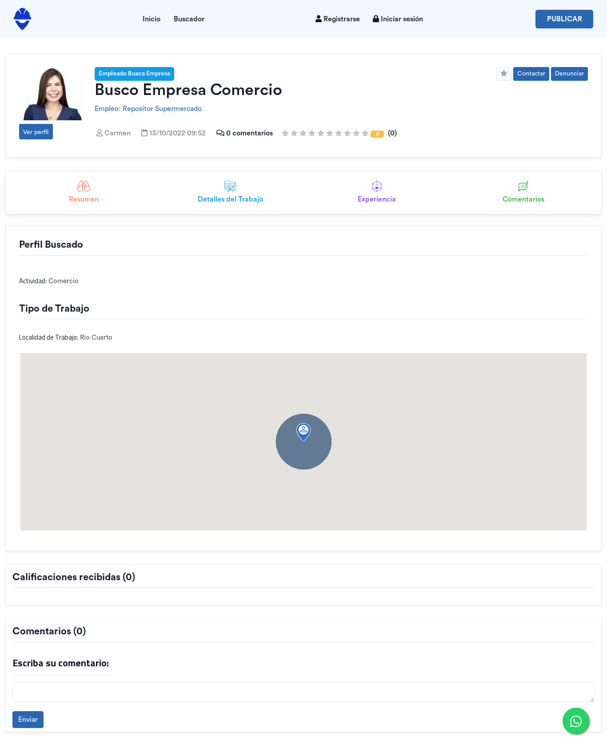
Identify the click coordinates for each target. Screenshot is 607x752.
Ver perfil (36, 132)
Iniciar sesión (398, 19)
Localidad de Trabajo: (48, 337)
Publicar (564, 19)
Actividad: (33, 281)
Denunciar (569, 74)
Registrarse (337, 19)
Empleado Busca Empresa (134, 74)
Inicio (151, 19)
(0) (339, 133)
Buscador (189, 19)
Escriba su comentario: (60, 663)
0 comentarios (244, 133)
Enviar (28, 719)
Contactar (531, 74)
